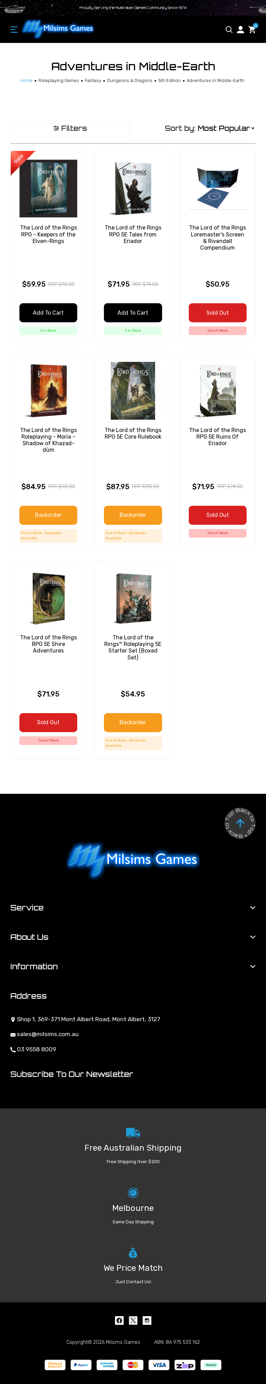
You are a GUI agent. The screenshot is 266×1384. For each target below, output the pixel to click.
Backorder (48, 515)
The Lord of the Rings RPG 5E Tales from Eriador (133, 234)
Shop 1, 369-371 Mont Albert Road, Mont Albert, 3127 (85, 1019)
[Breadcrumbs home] (26, 80)
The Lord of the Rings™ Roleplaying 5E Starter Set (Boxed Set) (132, 647)
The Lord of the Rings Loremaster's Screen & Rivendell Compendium (217, 237)
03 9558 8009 (33, 1049)
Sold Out (217, 312)
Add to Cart (48, 312)
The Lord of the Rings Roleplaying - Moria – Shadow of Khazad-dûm (48, 440)
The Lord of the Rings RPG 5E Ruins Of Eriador (217, 437)
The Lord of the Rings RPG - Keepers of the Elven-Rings (48, 234)
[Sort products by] (226, 128)
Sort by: (180, 128)
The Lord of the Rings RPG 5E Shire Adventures (48, 644)
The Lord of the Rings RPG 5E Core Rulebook (133, 433)
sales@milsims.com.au (44, 1034)
